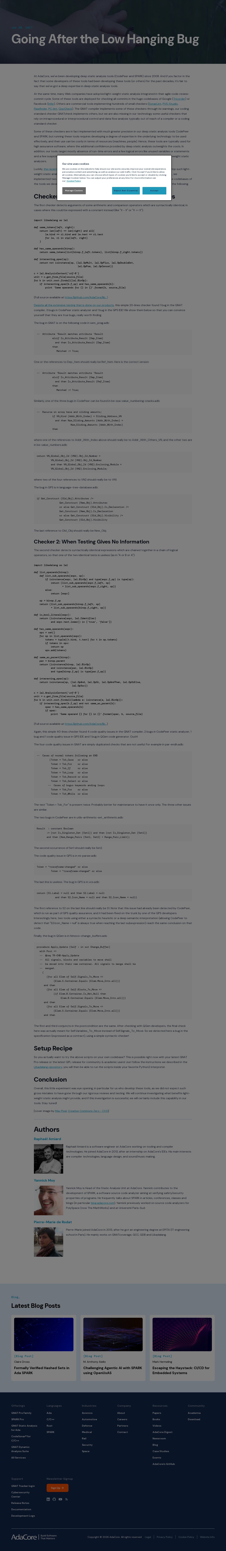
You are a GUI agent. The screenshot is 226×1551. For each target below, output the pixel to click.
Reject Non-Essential (126, 190)
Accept (154, 190)
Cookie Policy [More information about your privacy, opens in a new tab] (74, 181)
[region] (114, 178)
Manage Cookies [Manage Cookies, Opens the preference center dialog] (74, 190)
